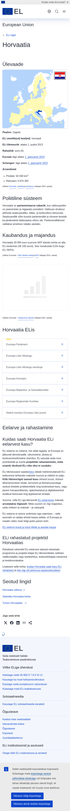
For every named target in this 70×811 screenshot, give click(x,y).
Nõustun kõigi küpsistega (27, 796)
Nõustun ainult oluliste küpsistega (32, 804)
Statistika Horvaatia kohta (16, 596)
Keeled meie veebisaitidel (16, 719)
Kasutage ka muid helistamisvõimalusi (23, 679)
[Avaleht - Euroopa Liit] (23, 11)
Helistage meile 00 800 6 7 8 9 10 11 (22, 675)
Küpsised (7, 733)
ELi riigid (11, 35)
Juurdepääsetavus (12, 738)
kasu (31, 472)
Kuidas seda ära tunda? (55, 2)
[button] (5, 622)
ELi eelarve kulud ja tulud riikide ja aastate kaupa (29, 527)
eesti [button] (49, 11)
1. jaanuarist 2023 (35, 157)
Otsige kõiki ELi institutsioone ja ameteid (24, 753)
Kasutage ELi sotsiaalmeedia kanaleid (23, 704)
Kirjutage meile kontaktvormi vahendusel (24, 684)
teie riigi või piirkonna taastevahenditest (38, 570)
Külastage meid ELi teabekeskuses (21, 689)
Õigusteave (8, 728)
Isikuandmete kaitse (13, 724)
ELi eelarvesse (46, 500)
